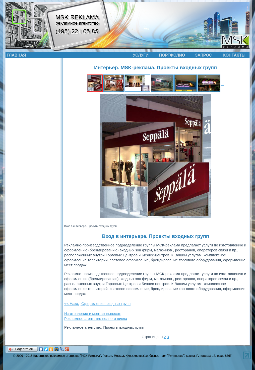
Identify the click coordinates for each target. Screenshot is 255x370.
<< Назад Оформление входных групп (97, 303)
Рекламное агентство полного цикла (95, 318)
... (222, 84)
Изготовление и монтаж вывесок (92, 313)
